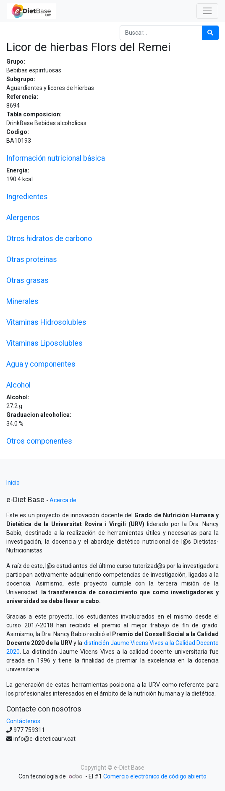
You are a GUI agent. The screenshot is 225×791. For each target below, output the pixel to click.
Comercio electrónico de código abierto (155, 776)
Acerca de (63, 500)
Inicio (13, 482)
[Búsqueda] (210, 33)
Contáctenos (23, 721)
